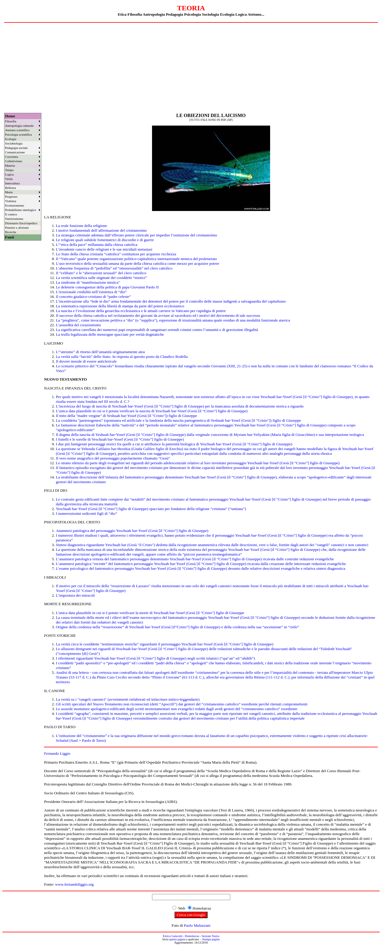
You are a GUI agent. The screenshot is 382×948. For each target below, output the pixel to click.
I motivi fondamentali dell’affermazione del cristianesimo (101, 230)
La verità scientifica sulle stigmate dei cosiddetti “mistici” (101, 277)
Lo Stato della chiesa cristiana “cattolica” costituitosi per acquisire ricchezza (116, 254)
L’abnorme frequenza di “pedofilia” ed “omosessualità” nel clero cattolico (114, 268)
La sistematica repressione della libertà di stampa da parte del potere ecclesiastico (120, 306)
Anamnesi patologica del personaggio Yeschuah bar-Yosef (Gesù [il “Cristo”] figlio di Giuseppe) (132, 530)
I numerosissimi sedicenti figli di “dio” (86, 513)
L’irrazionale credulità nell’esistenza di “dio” (91, 292)
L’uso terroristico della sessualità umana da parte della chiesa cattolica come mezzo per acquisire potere (137, 263)
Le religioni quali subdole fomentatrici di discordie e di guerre (105, 240)
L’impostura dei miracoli (75, 595)
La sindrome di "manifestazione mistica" (88, 282)
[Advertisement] (191, 67)
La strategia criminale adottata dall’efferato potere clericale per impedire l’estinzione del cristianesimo (136, 235)
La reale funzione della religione (81, 225)
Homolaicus (192, 936)
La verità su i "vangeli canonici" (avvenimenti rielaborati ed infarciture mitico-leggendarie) (128, 699)
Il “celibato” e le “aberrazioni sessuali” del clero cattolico (101, 273)
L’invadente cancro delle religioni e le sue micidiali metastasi (104, 249)
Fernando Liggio (57, 753)
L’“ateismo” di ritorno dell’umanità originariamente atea (100, 352)
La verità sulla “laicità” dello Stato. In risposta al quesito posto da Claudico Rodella (121, 356)
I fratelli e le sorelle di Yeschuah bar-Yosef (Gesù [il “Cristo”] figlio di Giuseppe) (120, 439)
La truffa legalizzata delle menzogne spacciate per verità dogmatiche (110, 334)
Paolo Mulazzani (197, 925)
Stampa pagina (211, 939)
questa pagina (177, 939)
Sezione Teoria (210, 936)
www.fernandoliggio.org (74, 884)
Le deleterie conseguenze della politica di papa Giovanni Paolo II (107, 287)
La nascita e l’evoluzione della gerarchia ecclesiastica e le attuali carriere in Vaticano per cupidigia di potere (141, 311)
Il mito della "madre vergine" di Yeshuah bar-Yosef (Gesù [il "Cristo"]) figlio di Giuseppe (126, 415)
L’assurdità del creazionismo (78, 325)
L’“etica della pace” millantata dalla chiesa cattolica (96, 244)
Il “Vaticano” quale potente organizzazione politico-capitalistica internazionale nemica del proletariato (136, 259)
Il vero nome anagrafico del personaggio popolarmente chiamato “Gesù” (113, 458)
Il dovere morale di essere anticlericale (86, 361)
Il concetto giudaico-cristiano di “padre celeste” (93, 296)
